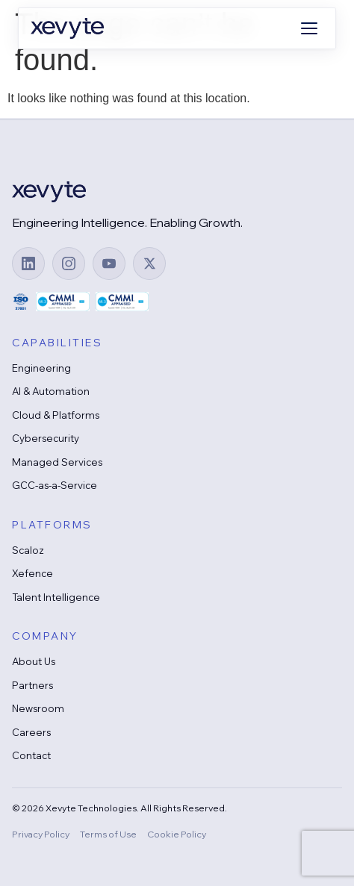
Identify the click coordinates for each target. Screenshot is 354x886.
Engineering (41, 368)
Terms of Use (108, 834)
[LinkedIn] (28, 263)
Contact (31, 755)
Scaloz (28, 550)
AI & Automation (51, 391)
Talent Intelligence (56, 597)
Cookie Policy (176, 834)
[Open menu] (309, 28)
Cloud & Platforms (55, 415)
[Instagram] (68, 263)
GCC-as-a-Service (54, 485)
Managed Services (57, 462)
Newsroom (38, 708)
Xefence (32, 573)
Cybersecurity (45, 438)
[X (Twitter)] (149, 263)
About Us (33, 661)
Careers (31, 732)
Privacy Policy (40, 834)
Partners (32, 685)
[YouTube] (109, 263)
